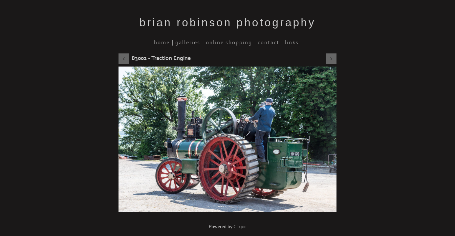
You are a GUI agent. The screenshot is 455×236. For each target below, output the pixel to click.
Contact (268, 43)
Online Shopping (229, 43)
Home (162, 43)
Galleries (187, 43)
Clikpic (240, 226)
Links (292, 43)
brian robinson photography (228, 22)
